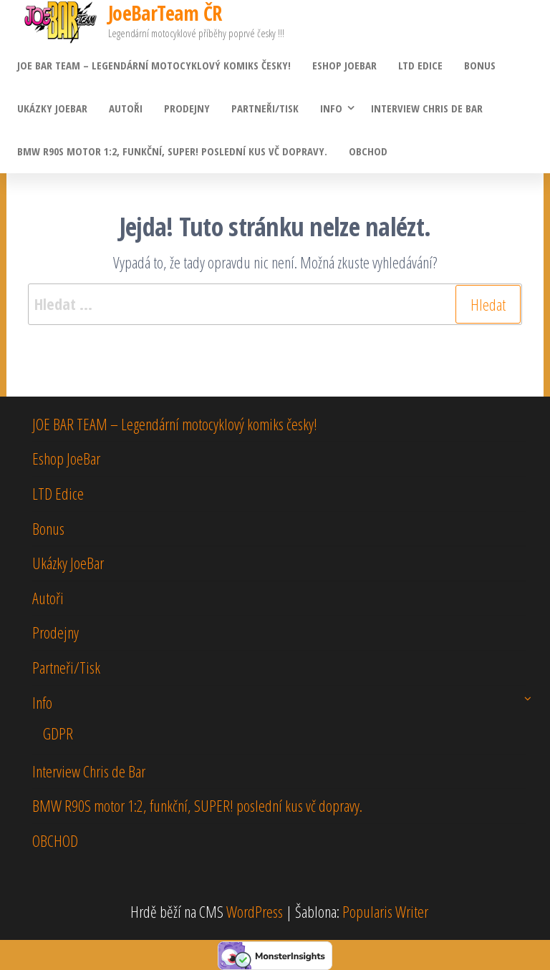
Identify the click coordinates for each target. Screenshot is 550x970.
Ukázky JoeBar (52, 108)
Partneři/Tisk (265, 108)
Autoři (126, 108)
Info (331, 108)
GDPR (58, 733)
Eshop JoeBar (344, 65)
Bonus (480, 65)
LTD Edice (420, 65)
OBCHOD (368, 151)
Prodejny (187, 108)
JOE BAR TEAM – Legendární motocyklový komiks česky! (154, 65)
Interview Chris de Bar (427, 108)
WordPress (254, 911)
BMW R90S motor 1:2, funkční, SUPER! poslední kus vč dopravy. (172, 151)
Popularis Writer (385, 911)
